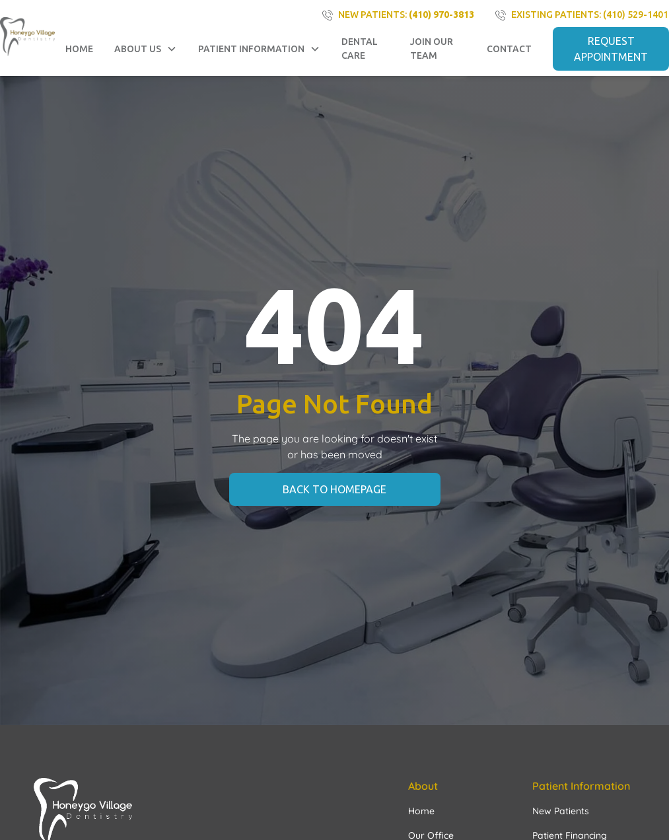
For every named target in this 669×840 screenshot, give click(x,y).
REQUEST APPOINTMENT (611, 49)
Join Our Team (431, 48)
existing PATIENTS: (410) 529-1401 (589, 14)
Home (79, 49)
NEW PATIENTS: (406, 14)
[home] (27, 36)
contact (509, 49)
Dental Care (359, 48)
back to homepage (334, 489)
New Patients (560, 811)
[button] (146, 49)
